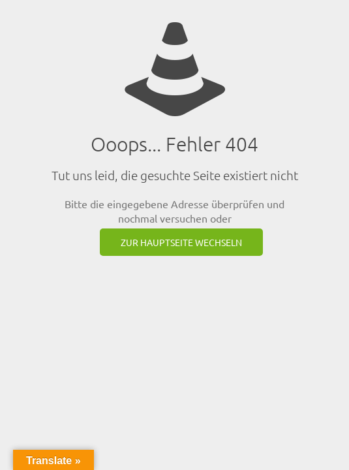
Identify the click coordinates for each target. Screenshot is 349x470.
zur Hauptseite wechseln (181, 242)
